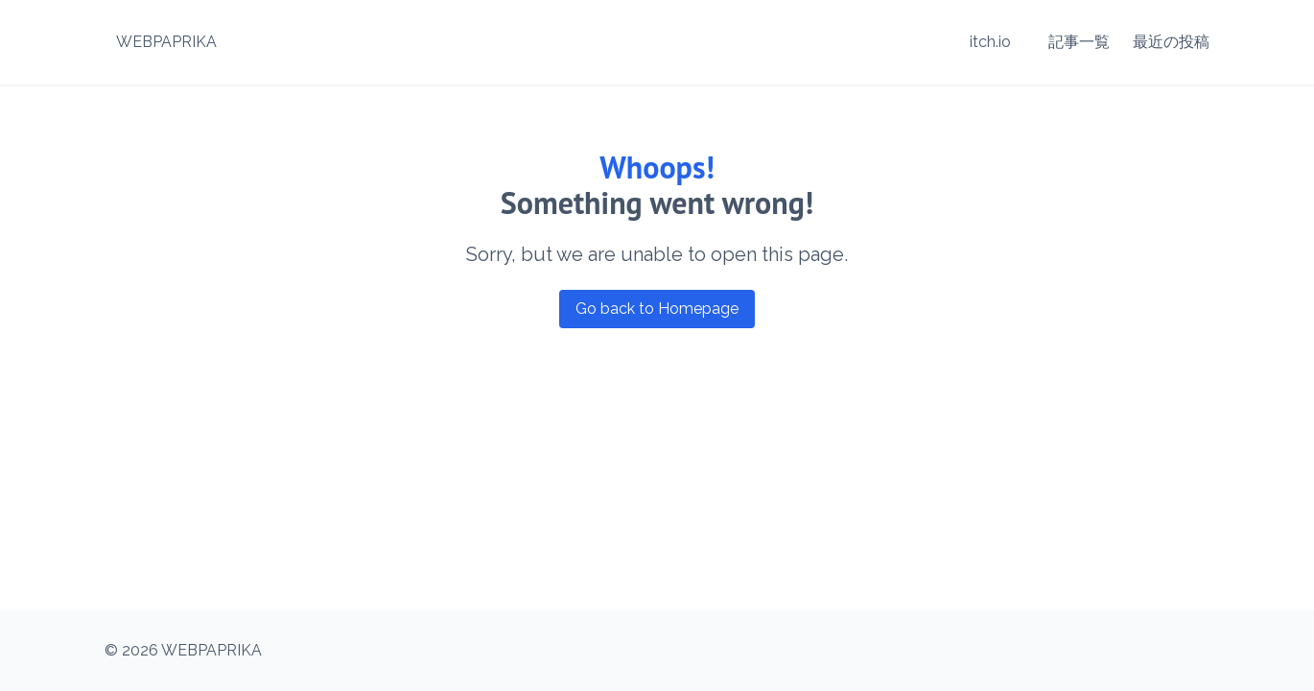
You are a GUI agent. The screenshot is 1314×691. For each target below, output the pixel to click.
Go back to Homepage (657, 308)
